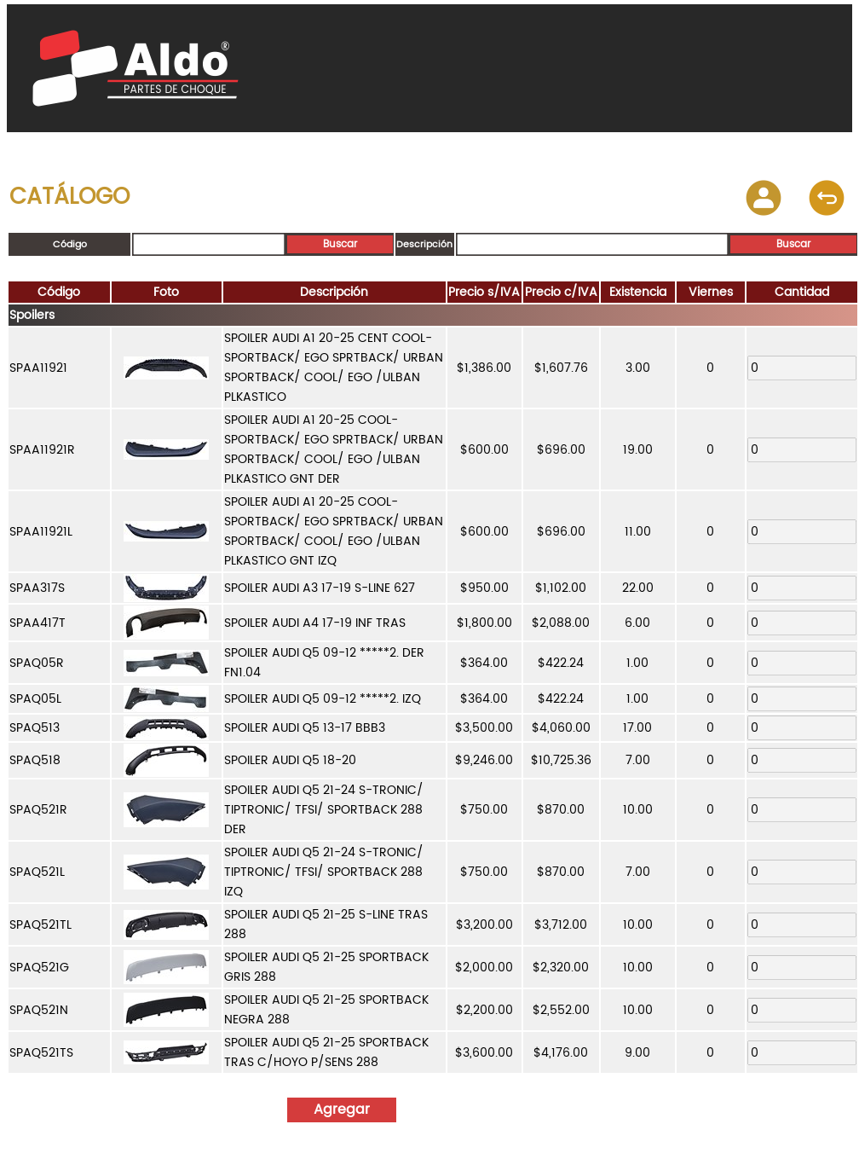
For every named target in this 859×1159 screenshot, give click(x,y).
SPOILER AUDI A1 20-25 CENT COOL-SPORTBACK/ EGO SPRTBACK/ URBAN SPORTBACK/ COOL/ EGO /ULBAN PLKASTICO (333, 367)
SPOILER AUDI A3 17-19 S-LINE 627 (319, 588)
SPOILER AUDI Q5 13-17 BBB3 (304, 728)
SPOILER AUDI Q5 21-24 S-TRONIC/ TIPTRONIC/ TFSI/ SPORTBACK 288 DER (324, 809)
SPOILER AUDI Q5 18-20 (290, 760)
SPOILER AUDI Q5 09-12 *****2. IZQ (322, 699)
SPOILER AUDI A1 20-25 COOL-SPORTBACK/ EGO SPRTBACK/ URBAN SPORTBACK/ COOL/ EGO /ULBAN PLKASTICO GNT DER (333, 449)
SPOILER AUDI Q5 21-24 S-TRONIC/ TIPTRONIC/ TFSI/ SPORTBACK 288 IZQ (324, 872)
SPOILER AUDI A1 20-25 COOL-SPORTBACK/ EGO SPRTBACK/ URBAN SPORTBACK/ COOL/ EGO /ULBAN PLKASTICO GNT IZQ (333, 531)
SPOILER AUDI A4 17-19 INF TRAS (315, 623)
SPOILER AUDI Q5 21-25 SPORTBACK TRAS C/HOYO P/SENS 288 (326, 1052)
